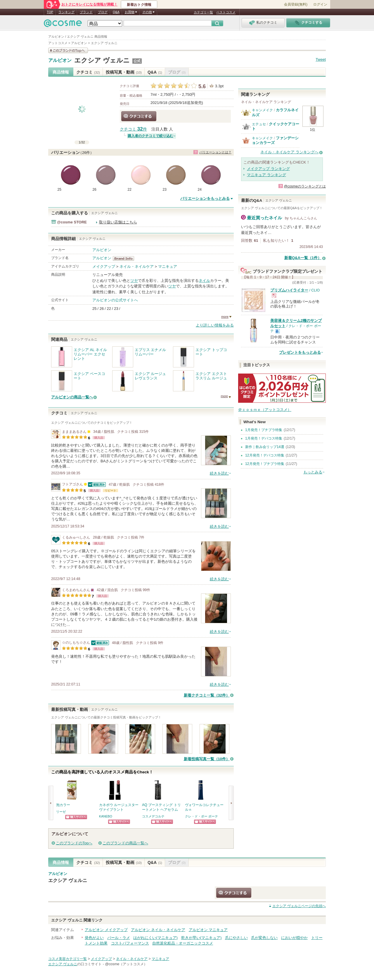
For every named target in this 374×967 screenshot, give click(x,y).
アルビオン (60, 60)
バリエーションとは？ (215, 152)
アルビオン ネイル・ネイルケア (158, 930)
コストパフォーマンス (130, 943)
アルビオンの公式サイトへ (115, 300)
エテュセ (259, 124)
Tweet (321, 59)
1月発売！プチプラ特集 (263, 430)
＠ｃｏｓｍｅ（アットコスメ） (264, 409)
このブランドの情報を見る (68, 50)
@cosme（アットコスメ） (126, 964)
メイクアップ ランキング (268, 168)
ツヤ (134, 280)
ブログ (103, 12)
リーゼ (61, 811)
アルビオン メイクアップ (106, 930)
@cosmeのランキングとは (305, 186)
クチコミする (138, 116)
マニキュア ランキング (266, 175)
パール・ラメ (118, 937)
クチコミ (88, 72)
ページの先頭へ (299, 906)
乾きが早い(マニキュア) (201, 937)
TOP (50, 12)
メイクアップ (103, 266)
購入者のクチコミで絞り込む (150, 136)
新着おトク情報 (139, 5)
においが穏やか (294, 937)
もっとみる (312, 472)
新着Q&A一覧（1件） (302, 258)
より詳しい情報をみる (215, 325)
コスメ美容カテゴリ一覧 (67, 959)
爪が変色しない (264, 937)
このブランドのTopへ (74, 843)
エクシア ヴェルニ (102, 60)
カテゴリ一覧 (203, 12)
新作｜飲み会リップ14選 (264, 447)
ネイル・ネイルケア (137, 266)
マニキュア (167, 266)
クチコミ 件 (133, 129)
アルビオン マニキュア (208, 930)
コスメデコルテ (153, 816)
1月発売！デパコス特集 (263, 438)
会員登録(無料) (295, 4)
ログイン (320, 4)
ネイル (204, 280)
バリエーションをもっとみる (205, 198)
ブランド (86, 12)
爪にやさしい (236, 937)
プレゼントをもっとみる (300, 352)
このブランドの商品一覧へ (125, 843)
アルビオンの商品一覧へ (72, 397)
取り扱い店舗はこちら (118, 222)
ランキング (66, 12)
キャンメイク (262, 110)
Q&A (116, 12)
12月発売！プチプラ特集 (264, 464)
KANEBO (105, 816)
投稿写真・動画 (124, 72)
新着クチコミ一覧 (207, 695)
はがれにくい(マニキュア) (155, 937)
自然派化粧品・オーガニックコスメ (182, 943)
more (224, 316)
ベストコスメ (226, 12)
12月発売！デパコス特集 (264, 455)
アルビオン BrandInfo (125, 258)
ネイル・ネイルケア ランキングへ (289, 152)
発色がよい (94, 937)
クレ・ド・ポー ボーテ (201, 816)
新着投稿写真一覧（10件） (207, 759)
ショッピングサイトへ (76, 817)
